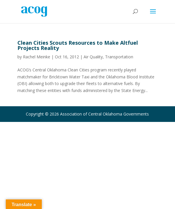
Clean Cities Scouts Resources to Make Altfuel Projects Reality (77, 45)
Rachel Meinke (36, 57)
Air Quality (93, 57)
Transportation (119, 57)
